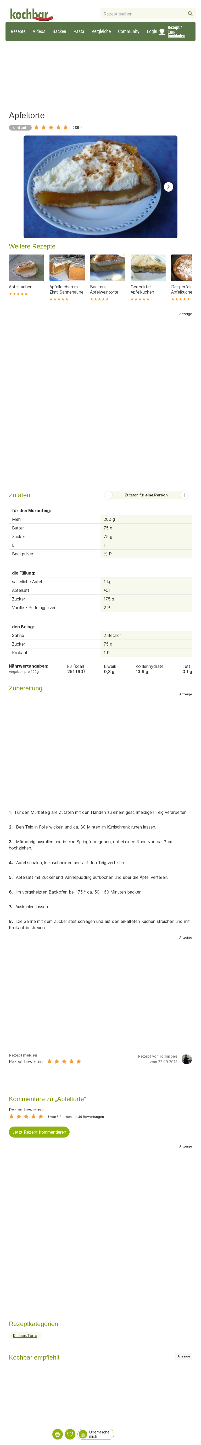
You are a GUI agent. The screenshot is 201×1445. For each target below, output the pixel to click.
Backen (59, 31)
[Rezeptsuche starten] (190, 13)
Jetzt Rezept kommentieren (39, 1132)
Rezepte (18, 31)
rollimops (168, 1056)
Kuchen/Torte (25, 1335)
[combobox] (142, 13)
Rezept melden (23, 1055)
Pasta (79, 31)
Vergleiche (101, 31)
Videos (39, 31)
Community (128, 31)
